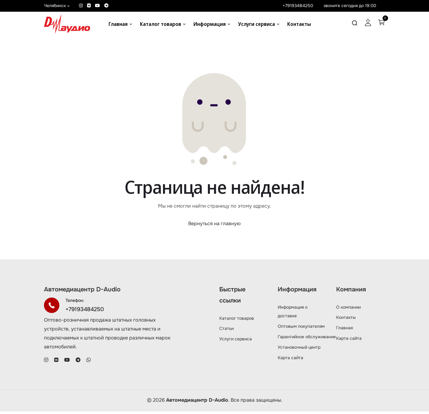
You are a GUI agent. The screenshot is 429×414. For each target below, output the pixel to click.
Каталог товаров (160, 24)
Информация (209, 24)
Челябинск (57, 5)
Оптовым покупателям (301, 329)
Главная (118, 24)
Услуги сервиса (256, 24)
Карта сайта (290, 360)
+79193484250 (298, 5)
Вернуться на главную (214, 226)
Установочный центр (299, 350)
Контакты (299, 24)
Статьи (226, 331)
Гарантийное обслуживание (307, 339)
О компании (348, 310)
